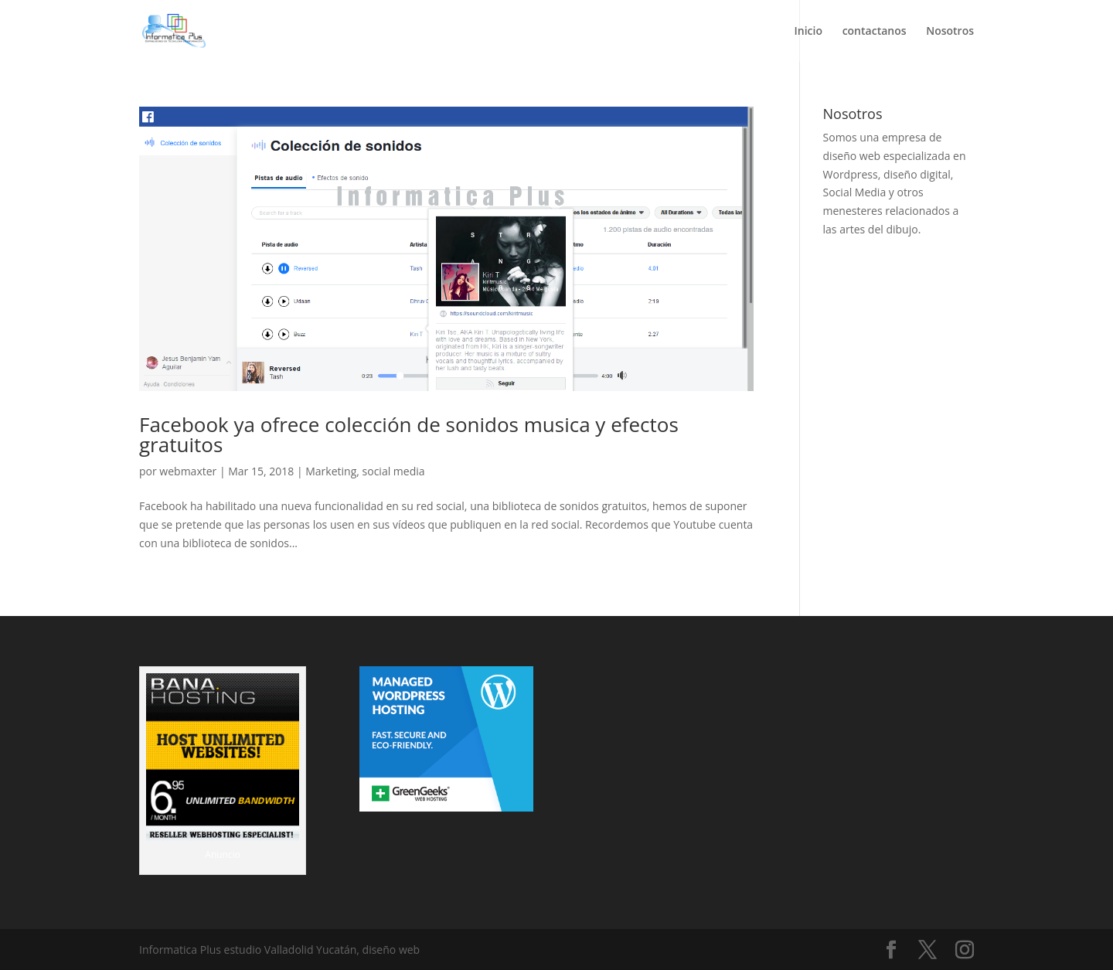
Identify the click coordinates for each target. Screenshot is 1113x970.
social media (393, 471)
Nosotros (950, 32)
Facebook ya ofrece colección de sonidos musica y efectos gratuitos (409, 434)
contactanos (874, 32)
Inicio (808, 32)
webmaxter (187, 471)
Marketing (330, 471)
